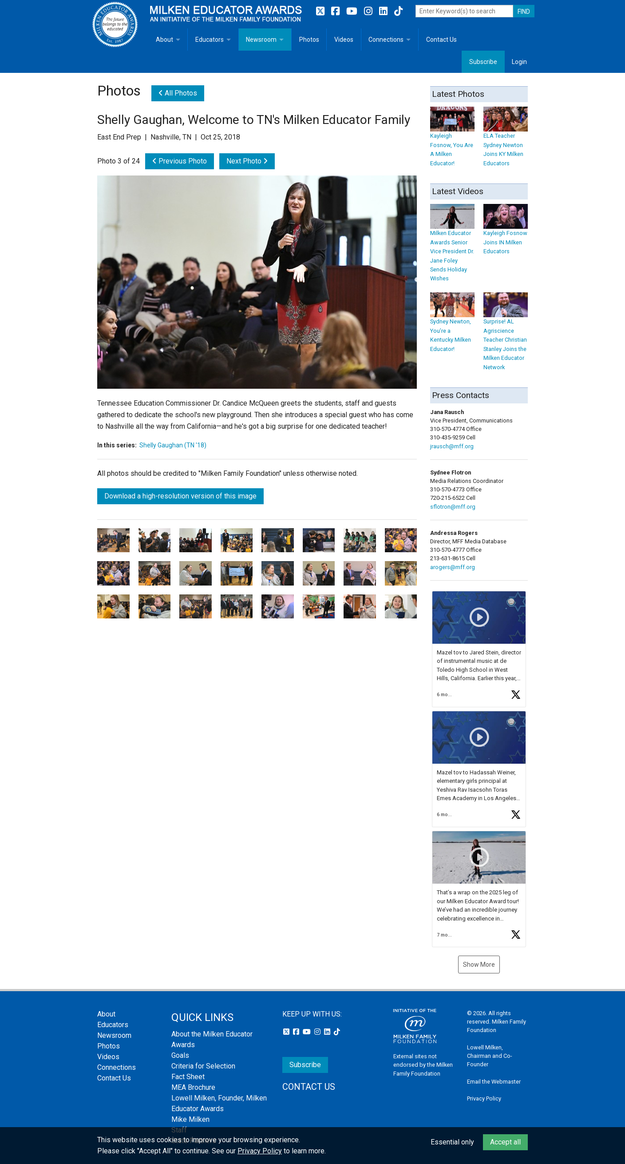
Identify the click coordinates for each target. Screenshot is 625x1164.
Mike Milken (190, 1119)
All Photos (177, 93)
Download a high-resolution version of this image (180, 496)
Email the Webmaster (494, 1081)
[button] (479, 649)
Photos (309, 39)
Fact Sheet (188, 1076)
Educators (209, 39)
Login (519, 61)
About (164, 39)
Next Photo (247, 161)
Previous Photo (179, 161)
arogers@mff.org (452, 567)
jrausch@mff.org (452, 446)
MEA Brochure (193, 1087)
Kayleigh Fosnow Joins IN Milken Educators (505, 233)
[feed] (479, 769)
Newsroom (261, 39)
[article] (479, 649)
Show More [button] (479, 964)
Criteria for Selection (203, 1066)
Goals (180, 1055)
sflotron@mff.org (452, 506)
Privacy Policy (484, 1098)
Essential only (452, 1142)
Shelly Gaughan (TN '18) (172, 445)
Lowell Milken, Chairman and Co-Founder (489, 1056)
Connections (385, 39)
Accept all (505, 1142)
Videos (343, 39)
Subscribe (483, 61)
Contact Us (441, 39)
